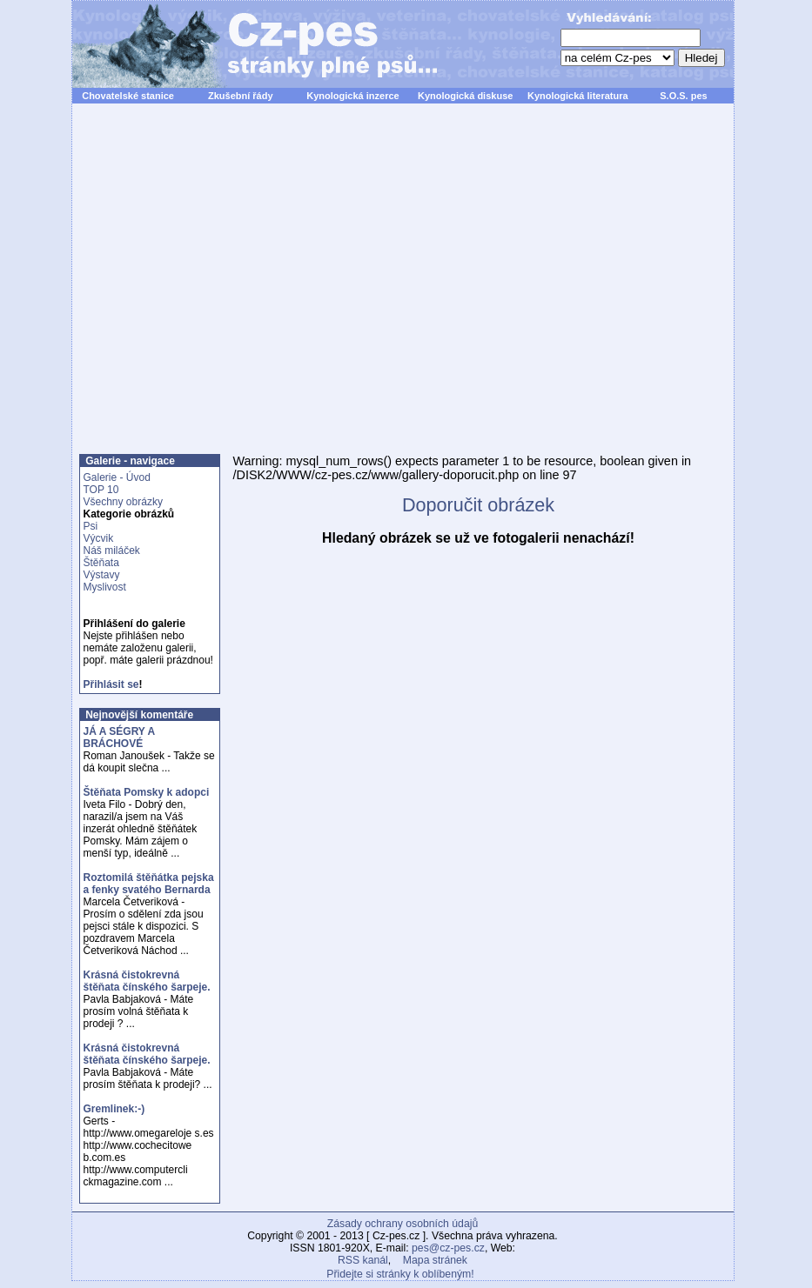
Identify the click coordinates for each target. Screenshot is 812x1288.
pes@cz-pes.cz (448, 1248)
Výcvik (99, 538)
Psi (91, 526)
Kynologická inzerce (352, 95)
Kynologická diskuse (465, 95)
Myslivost (105, 587)
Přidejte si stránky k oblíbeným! (399, 1274)
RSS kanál (363, 1260)
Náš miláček (112, 550)
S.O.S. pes (683, 95)
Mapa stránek (435, 1260)
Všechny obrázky (123, 502)
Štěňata (101, 563)
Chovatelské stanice (128, 95)
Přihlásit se (111, 684)
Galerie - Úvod (117, 477)
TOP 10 (101, 490)
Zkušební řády (240, 95)
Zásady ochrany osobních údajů (402, 1224)
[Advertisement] (234, 288)
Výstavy (102, 575)
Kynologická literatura (577, 95)
